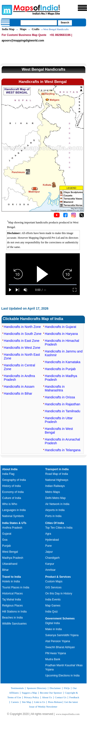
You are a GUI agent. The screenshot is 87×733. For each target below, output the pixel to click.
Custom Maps (53, 581)
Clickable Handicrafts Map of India (33, 319)
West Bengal (10, 551)
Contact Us (60, 697)
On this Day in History (58, 593)
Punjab (6, 545)
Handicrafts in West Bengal (59, 430)
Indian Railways (55, 486)
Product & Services (58, 576)
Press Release (55, 702)
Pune (48, 545)
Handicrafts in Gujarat (60, 327)
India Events (53, 599)
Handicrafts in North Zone (22, 327)
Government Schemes (60, 618)
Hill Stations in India (14, 611)
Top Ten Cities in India (58, 527)
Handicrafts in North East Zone (22, 356)
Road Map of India (56, 474)
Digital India (52, 623)
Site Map (26, 702)
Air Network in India (57, 504)
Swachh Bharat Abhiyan (60, 647)
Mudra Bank (52, 659)
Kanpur (49, 563)
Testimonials (17, 688)
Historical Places (12, 593)
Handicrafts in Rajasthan (62, 404)
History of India (11, 486)
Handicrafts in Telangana (63, 450)
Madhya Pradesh (12, 557)
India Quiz (51, 611)
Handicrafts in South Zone (23, 334)
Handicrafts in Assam (19, 386)
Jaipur (49, 551)
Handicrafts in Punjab (60, 369)
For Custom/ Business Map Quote (24, 35)
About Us (47, 697)
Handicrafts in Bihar (18, 393)
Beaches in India (12, 617)
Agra (48, 533)
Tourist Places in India (15, 587)
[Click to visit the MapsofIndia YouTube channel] (57, 216)
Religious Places (12, 605)
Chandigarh (52, 557)
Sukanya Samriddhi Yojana (61, 635)
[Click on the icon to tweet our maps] (81, 216)
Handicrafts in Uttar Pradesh (59, 420)
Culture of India (11, 498)
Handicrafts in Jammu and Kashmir (64, 353)
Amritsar (50, 569)
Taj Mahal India (11, 599)
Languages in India (14, 510)
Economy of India (13, 492)
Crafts (35, 29)
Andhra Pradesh (12, 527)
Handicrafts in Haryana (61, 334)
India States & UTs (14, 523)
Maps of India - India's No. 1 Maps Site (6, 9)
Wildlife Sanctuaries (14, 623)
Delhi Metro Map (55, 498)
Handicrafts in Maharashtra (55, 388)
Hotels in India (11, 581)
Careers (15, 702)
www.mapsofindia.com (68, 714)
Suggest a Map (29, 692)
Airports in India (54, 510)
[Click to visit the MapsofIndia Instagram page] (73, 216)
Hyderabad (52, 539)
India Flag (8, 474)
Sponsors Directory (36, 688)
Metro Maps (52, 492)
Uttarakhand (9, 563)
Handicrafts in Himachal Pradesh (62, 342)
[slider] (43, 284)
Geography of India (14, 480)
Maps (23, 29)
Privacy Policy (31, 697)
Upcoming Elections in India (62, 675)
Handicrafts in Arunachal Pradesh (62, 441)
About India (9, 469)
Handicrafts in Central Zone (19, 367)
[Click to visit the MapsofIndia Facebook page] (65, 216)
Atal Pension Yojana (57, 641)
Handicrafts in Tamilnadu (62, 411)
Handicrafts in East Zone (21, 341)
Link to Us (39, 702)
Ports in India (53, 516)
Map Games (52, 605)
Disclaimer (55, 688)
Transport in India (57, 469)
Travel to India (11, 576)
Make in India (53, 629)
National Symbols (13, 516)
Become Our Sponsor (51, 692)
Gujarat (6, 533)
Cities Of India (54, 523)
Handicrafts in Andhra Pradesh (19, 377)
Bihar (5, 569)
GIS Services (53, 587)
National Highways (56, 480)
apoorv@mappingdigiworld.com (23, 40)
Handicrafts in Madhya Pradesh (61, 377)
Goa (4, 539)
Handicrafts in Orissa (60, 397)
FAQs (67, 688)
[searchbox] (38, 22)
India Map (8, 29)
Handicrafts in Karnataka (62, 362)
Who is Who (9, 504)
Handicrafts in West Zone (22, 347)
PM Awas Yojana (55, 653)
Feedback (74, 697)
